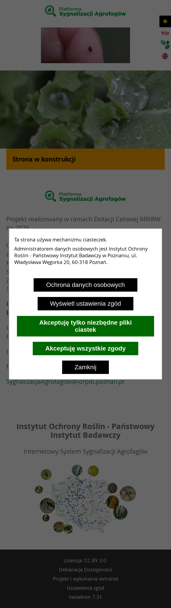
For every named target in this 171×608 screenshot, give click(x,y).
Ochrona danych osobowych (85, 284)
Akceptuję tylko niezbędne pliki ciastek (85, 326)
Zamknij (85, 367)
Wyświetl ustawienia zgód (85, 303)
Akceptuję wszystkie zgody (85, 348)
